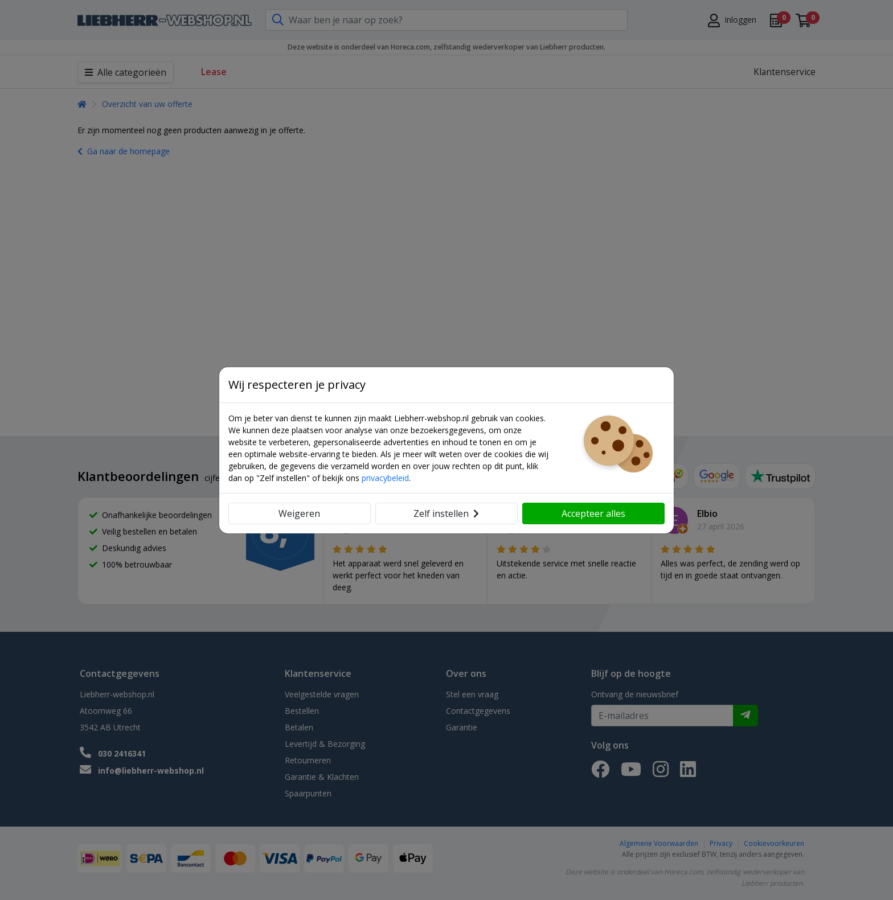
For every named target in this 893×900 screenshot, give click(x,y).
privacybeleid (385, 477)
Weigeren (299, 513)
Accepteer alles (593, 513)
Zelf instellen (446, 513)
